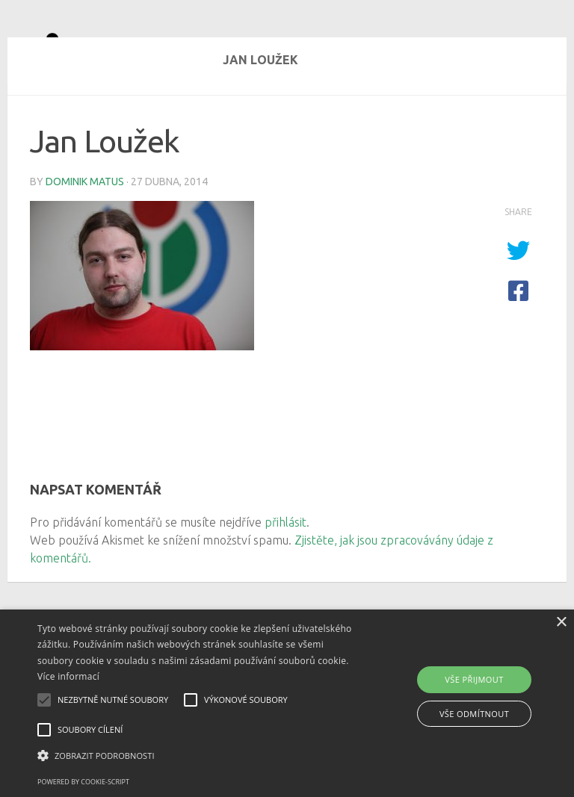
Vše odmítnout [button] (474, 713)
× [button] (561, 622)
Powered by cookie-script (83, 782)
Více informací (68, 676)
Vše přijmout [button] (474, 679)
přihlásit (285, 576)
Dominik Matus (85, 235)
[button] (199, 756)
